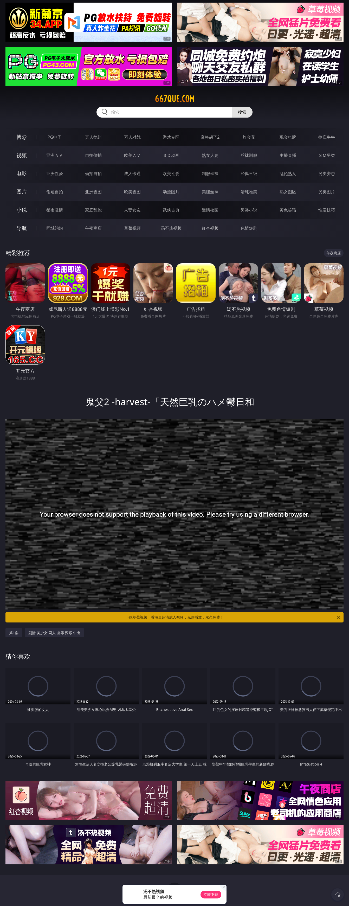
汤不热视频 (171, 228)
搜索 (242, 112)
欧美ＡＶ (132, 155)
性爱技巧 (326, 210)
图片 (21, 191)
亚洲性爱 (54, 173)
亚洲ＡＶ (54, 155)
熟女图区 (288, 192)
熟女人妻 (210, 155)
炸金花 (249, 137)
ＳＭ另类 (326, 155)
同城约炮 (54, 228)
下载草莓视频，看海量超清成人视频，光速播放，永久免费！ (233, 617)
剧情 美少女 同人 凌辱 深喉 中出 (54, 632)
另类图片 (326, 192)
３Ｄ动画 (171, 155)
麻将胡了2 (210, 137)
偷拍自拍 (93, 173)
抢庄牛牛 (326, 137)
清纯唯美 (249, 192)
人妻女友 (132, 210)
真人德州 (93, 137)
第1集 (13, 632)
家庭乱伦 (93, 210)
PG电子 (54, 137)
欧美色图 (132, 192)
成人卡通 (132, 173)
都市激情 (54, 210)
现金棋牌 (288, 137)
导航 (21, 228)
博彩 (21, 136)
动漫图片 (171, 192)
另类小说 (249, 210)
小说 (21, 209)
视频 (21, 155)
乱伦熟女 (288, 173)
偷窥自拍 (54, 192)
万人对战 (132, 137)
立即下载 (211, 894)
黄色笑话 (288, 210)
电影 (21, 173)
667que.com (175, 99)
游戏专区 (171, 137)
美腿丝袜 (210, 192)
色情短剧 (249, 228)
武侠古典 (171, 210)
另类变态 (326, 173)
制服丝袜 (210, 173)
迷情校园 (210, 210)
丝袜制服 (249, 155)
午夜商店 (93, 228)
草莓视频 (132, 228)
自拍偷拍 (93, 155)
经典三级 (249, 173)
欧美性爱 (171, 173)
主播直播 (288, 155)
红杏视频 (210, 228)
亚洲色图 (93, 192)
